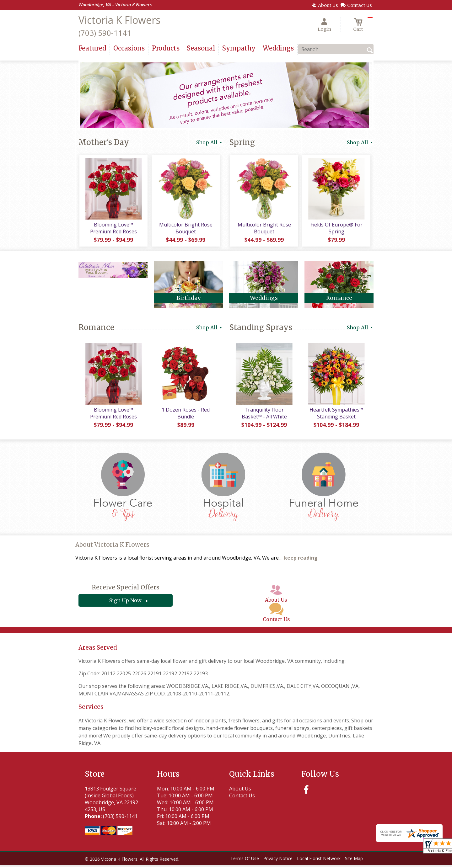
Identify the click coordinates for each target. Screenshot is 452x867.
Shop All (209, 142)
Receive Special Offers (125, 589)
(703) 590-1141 (104, 33)
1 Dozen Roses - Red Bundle (185, 415)
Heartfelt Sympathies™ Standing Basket (336, 415)
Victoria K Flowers (119, 20)
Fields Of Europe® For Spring (336, 229)
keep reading (301, 559)
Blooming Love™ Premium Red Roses (113, 229)
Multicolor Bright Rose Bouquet (185, 229)
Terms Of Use (244, 861)
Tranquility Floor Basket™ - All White (263, 415)
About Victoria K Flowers (112, 547)
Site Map (354, 861)
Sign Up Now (125, 602)
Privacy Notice (278, 861)
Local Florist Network (319, 861)
